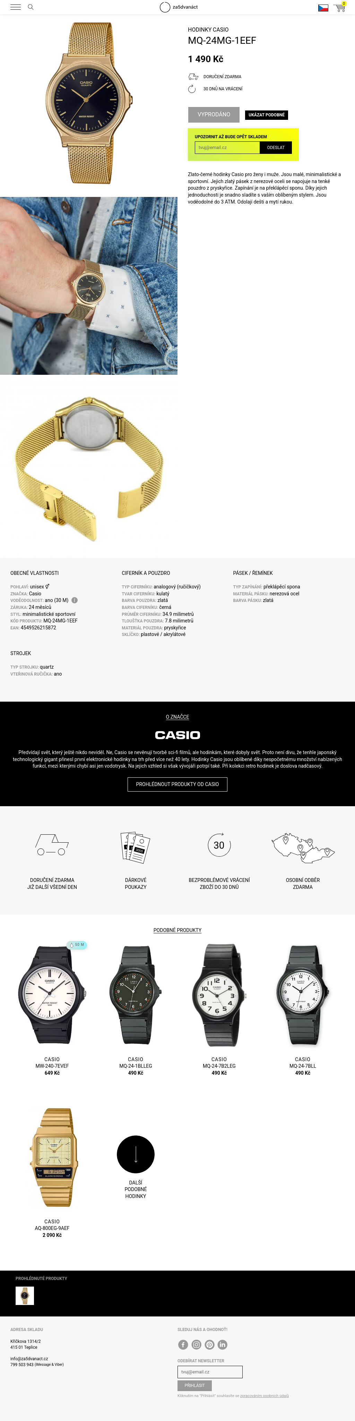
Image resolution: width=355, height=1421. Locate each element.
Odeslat (276, 147)
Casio (221, 29)
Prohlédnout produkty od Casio (177, 784)
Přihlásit (194, 1385)
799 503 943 (22, 1364)
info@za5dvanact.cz (29, 1358)
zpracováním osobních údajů (264, 1396)
